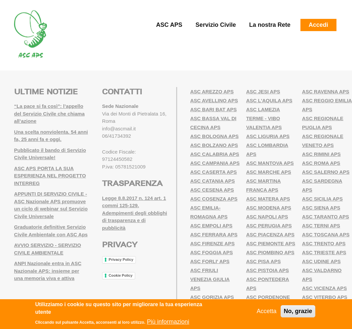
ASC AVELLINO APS (214, 100)
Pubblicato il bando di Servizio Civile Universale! (50, 154)
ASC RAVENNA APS (325, 91)
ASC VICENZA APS (324, 288)
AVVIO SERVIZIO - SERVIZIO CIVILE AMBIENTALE (47, 249)
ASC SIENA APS (321, 208)
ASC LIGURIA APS (268, 136)
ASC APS (169, 25)
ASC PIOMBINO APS (270, 252)
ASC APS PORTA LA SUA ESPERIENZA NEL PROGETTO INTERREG (50, 175)
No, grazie (298, 311)
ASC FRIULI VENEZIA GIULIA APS (210, 279)
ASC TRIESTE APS (324, 252)
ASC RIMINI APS (321, 154)
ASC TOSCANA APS (326, 234)
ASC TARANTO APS (325, 216)
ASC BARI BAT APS (213, 109)
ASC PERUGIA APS (269, 225)
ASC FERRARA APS (214, 234)
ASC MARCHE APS (268, 172)
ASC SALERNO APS (326, 172)
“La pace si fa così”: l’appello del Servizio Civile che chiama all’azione (49, 113)
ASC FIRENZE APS (212, 243)
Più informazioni (168, 321)
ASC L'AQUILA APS (269, 100)
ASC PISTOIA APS (267, 270)
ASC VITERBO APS (324, 297)
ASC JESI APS (263, 91)
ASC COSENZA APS (214, 199)
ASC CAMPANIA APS (215, 163)
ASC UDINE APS (321, 261)
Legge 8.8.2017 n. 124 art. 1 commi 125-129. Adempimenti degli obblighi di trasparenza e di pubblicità (134, 213)
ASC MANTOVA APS (270, 163)
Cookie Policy (121, 275)
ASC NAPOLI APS (267, 216)
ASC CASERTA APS (213, 172)
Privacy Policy (121, 259)
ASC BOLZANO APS (214, 145)
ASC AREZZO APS (212, 91)
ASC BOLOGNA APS (214, 136)
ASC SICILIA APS (322, 199)
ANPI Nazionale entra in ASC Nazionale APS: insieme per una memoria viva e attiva (48, 270)
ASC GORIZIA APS (212, 297)
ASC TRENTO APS (324, 243)
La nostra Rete (270, 25)
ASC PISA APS (263, 261)
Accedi (318, 25)
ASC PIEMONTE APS (270, 243)
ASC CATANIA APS (212, 181)
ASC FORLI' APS (210, 261)
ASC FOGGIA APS (211, 252)
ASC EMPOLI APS (211, 225)
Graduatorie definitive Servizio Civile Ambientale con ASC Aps (51, 230)
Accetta (266, 311)
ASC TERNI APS (321, 225)
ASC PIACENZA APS (270, 234)
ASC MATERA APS (268, 199)
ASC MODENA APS (268, 208)
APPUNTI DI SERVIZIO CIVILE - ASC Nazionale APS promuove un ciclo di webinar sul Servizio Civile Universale (51, 205)
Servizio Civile (216, 25)
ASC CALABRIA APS (214, 154)
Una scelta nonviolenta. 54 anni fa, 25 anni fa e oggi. (51, 135)
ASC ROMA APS (321, 163)
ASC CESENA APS (212, 190)
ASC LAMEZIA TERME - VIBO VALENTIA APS (264, 118)
